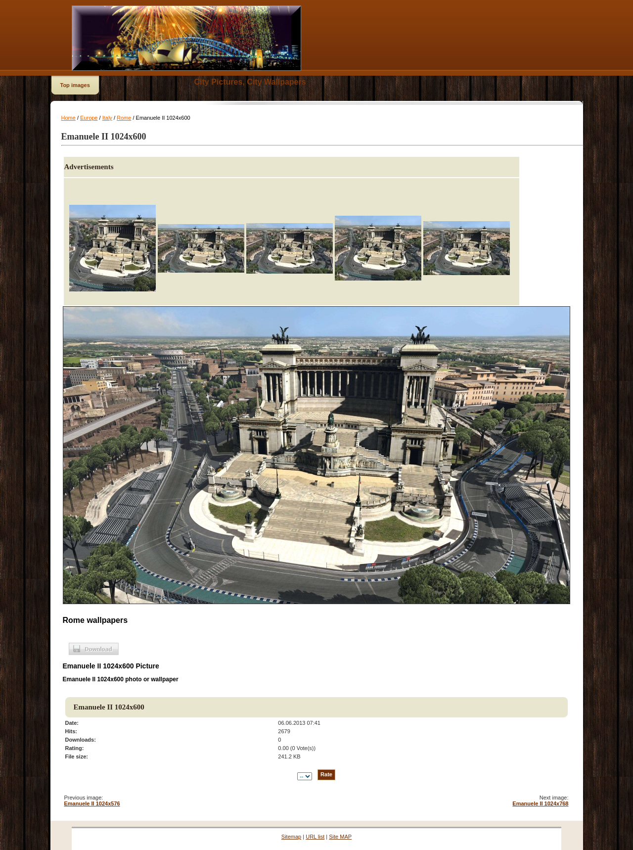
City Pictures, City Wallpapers (250, 82)
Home (68, 118)
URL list (315, 837)
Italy (107, 118)
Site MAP (340, 837)
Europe (88, 118)
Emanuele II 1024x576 (92, 803)
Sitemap (291, 837)
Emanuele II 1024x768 (540, 803)
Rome (124, 118)
